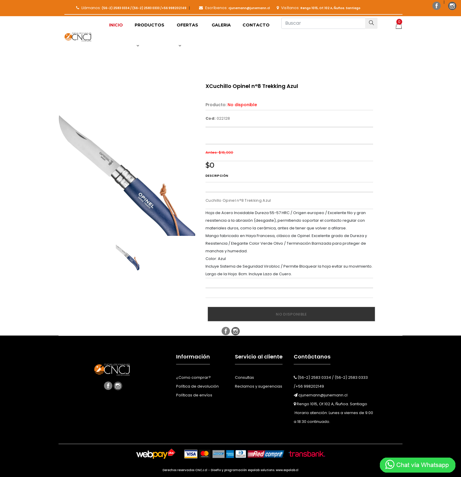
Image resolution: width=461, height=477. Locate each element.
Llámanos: (131, 8)
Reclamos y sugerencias (258, 386)
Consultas (244, 377)
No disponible (291, 314)
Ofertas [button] (187, 35)
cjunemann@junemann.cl (321, 395)
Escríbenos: (234, 8)
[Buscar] (323, 23)
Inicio (116, 25)
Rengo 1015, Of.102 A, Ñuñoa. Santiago (330, 404)
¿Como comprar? (193, 377)
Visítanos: (318, 8)
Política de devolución (197, 386)
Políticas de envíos (194, 395)
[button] (150, 35)
